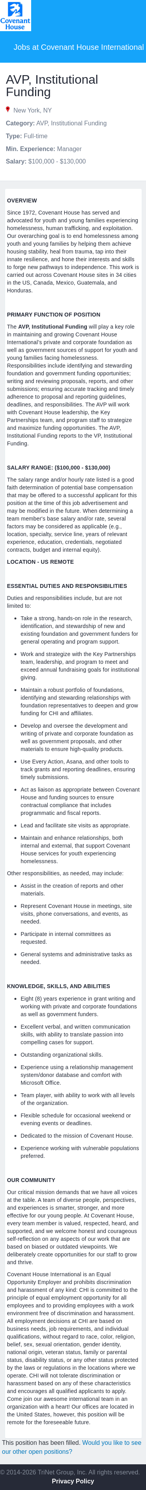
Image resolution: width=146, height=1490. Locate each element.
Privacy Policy (73, 1481)
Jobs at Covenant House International (79, 47)
